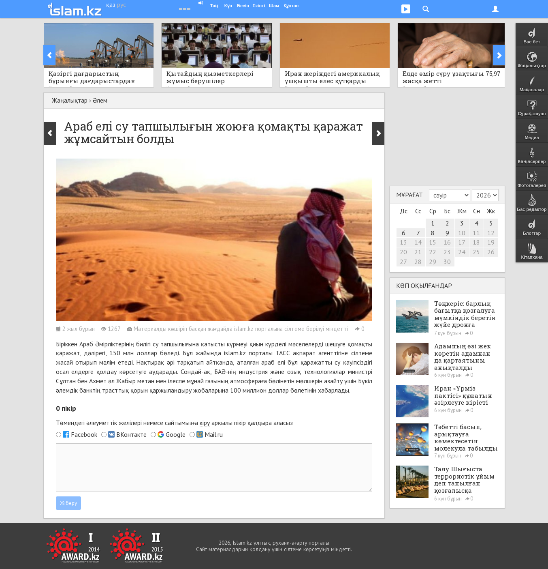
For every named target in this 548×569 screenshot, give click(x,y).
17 (461, 242)
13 (403, 242)
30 (447, 262)
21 (418, 252)
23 (447, 252)
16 (447, 242)
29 (432, 262)
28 (418, 262)
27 (403, 262)
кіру (205, 423)
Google (176, 434)
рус (121, 4)
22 (432, 252)
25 (476, 252)
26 (491, 252)
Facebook (84, 434)
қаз (110, 4)
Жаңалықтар (69, 100)
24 (461, 252)
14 (418, 242)
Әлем (100, 100)
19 (491, 242)
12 (491, 233)
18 (476, 242)
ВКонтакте (131, 434)
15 (432, 242)
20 (403, 252)
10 (461, 233)
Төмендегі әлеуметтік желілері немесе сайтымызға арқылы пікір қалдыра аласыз (174, 423)
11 (476, 233)
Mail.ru (214, 434)
